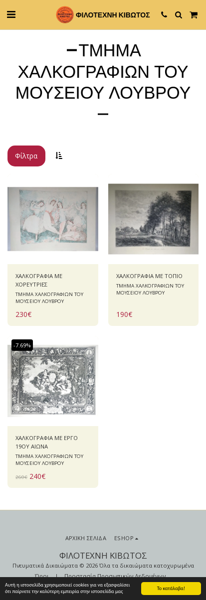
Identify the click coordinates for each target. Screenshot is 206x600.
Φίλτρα (26, 155)
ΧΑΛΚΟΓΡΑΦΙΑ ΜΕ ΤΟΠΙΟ (149, 276)
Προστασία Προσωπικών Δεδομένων (115, 576)
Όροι (42, 576)
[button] (10, 14)
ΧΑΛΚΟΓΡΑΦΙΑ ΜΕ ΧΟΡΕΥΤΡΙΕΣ (38, 280)
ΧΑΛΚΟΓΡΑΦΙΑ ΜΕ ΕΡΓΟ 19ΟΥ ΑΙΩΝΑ (46, 442)
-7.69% (22, 345)
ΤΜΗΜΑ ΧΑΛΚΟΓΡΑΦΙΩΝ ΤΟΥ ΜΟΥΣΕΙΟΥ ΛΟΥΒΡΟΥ (49, 297)
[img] (52, 219)
